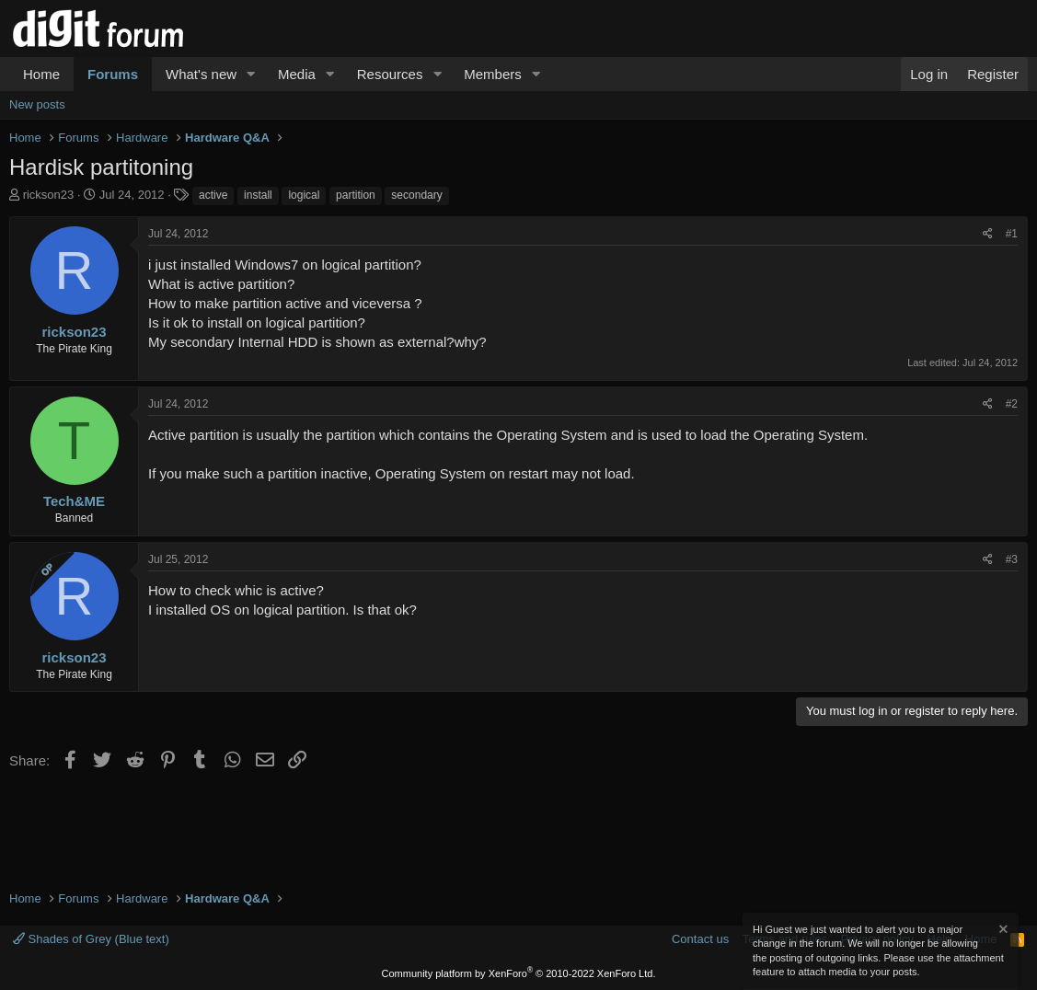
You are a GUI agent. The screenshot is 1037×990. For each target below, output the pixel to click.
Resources (390, 74)
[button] (251, 74)
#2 (1012, 403)
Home (41, 74)
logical (303, 195)
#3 (1012, 559)
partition (355, 195)
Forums (112, 74)
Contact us (700, 939)
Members (493, 74)
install (258, 195)
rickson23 (49, 194)
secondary (416, 195)
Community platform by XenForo (519, 973)
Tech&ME (74, 501)
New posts (37, 104)
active (213, 195)
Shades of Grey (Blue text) (91, 939)
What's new (201, 74)
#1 (1012, 233)
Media (297, 74)
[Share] (987, 234)
